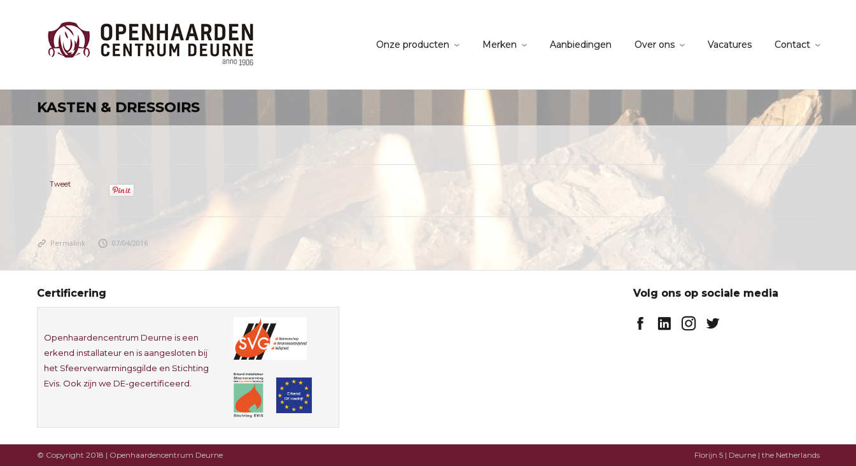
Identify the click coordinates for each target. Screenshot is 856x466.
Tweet (60, 184)
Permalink (61, 243)
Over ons (655, 44)
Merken (499, 44)
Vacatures (730, 44)
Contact (792, 44)
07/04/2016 (123, 243)
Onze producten (412, 44)
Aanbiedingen (581, 44)
